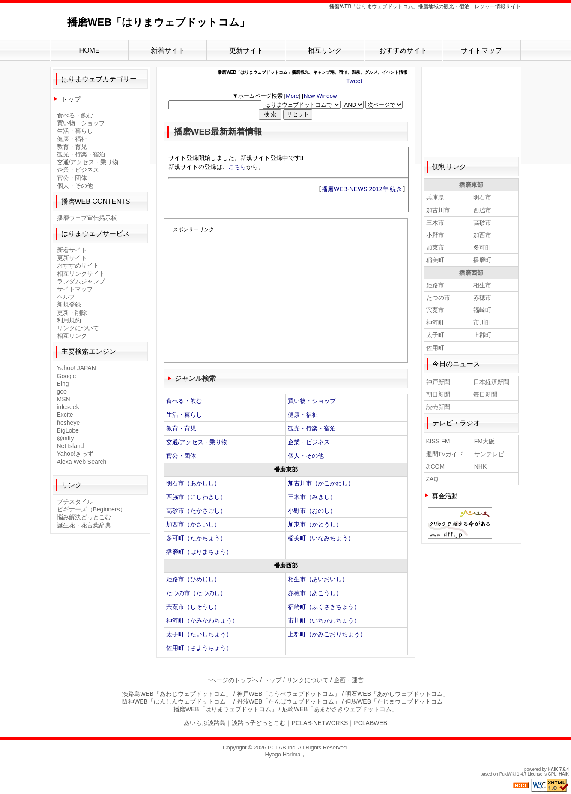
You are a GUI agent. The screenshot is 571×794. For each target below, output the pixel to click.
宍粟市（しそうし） (193, 606)
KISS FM (438, 441)
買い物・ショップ (312, 400)
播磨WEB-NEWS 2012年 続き (362, 189)
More (292, 96)
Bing (63, 383)
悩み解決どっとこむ (84, 517)
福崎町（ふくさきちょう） (324, 606)
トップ (71, 99)
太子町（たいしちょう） (199, 634)
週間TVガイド (445, 454)
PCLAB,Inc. (282, 747)
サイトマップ (481, 50)
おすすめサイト (403, 50)
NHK (480, 466)
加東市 (435, 247)
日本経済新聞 (491, 382)
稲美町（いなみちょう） (321, 538)
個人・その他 (306, 455)
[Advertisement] (286, 300)
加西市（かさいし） (193, 524)
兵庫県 (435, 197)
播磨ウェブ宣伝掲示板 (87, 217)
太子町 (435, 334)
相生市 (482, 285)
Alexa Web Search (82, 461)
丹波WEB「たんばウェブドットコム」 (289, 701)
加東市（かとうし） (315, 524)
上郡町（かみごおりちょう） (327, 634)
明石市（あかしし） (193, 483)
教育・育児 (181, 428)
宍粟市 (435, 310)
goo (62, 391)
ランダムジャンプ (81, 281)
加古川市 (438, 210)
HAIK (553, 769)
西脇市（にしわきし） (196, 496)
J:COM (435, 466)
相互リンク (325, 50)
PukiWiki (507, 774)
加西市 (482, 235)
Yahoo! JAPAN (76, 367)
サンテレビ (489, 454)
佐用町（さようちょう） (199, 647)
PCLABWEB (370, 722)
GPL (552, 774)
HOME (89, 50)
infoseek (68, 406)
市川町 (482, 322)
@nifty (65, 438)
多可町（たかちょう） (196, 538)
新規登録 (69, 304)
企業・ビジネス (309, 442)
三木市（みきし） (312, 496)
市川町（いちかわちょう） (324, 620)
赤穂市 (482, 297)
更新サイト (246, 50)
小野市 (435, 235)
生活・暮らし (184, 414)
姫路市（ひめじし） (193, 579)
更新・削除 (72, 312)
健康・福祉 (303, 414)
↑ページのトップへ (232, 680)
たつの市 (438, 297)
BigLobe (68, 430)
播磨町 (482, 259)
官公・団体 (181, 455)
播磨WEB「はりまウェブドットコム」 (158, 22)
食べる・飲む (184, 400)
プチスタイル (75, 501)
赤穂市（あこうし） (315, 592)
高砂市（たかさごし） (196, 510)
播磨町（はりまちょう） (199, 551)
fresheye (68, 422)
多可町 (482, 247)
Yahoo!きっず (75, 453)
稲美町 (435, 259)
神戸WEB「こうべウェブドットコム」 (289, 693)
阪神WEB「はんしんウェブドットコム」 (177, 701)
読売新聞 (438, 406)
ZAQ (432, 478)
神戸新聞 (438, 382)
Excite (65, 414)
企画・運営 (349, 680)
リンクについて (78, 328)
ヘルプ (66, 296)
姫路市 (435, 285)
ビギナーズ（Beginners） (91, 509)
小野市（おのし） (312, 510)
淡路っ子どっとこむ (259, 722)
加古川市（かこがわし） (321, 483)
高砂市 (482, 222)
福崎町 (482, 310)
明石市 (482, 197)
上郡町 (482, 334)
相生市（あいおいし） (318, 579)
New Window (320, 96)
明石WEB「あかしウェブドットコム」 (397, 693)
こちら (237, 166)
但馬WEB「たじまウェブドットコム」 (397, 701)
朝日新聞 (438, 394)
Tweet (354, 81)
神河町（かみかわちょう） (202, 620)
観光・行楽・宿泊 (312, 428)
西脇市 (482, 210)
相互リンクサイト (81, 273)
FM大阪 (484, 441)
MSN (63, 399)
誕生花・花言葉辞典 (84, 525)
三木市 (435, 222)
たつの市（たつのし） (196, 592)
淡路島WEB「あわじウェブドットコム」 (177, 693)
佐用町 (435, 347)
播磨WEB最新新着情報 (218, 131)
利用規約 (69, 320)
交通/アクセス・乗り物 (197, 442)
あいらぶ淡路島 (205, 722)
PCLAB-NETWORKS (320, 722)
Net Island (70, 445)
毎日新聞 (485, 394)
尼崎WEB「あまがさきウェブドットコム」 (340, 709)
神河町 (435, 322)
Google (66, 376)
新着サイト (168, 50)
